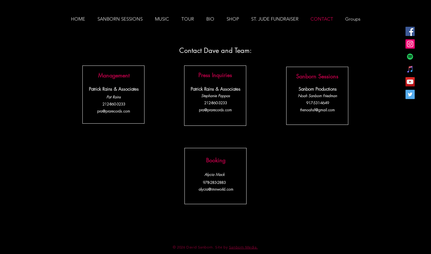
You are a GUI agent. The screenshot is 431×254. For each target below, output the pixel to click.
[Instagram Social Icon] (410, 44)
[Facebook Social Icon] (410, 31)
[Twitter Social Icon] (410, 94)
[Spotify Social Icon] (410, 56)
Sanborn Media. (243, 247)
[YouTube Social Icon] (410, 81)
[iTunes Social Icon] (410, 69)
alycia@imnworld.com (216, 189)
